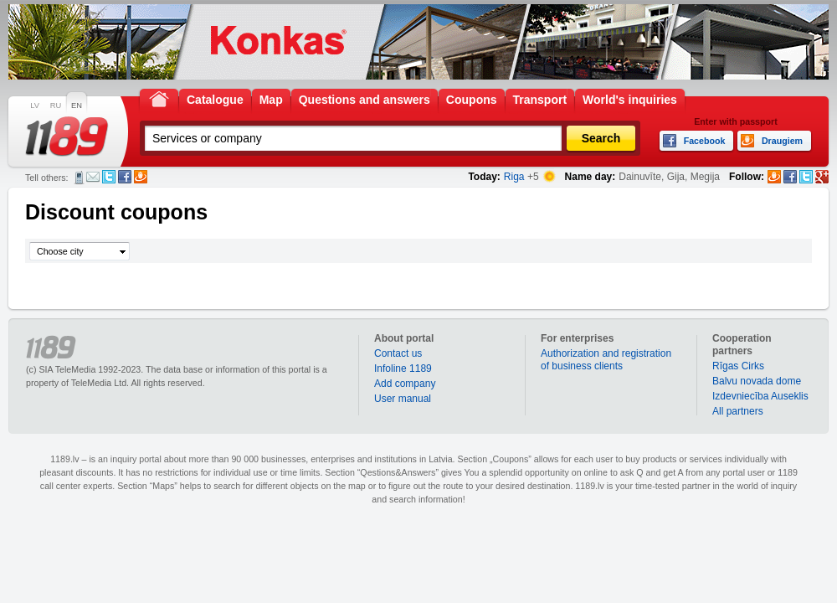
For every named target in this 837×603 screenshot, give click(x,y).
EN (76, 105)
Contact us (398, 353)
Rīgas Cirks (738, 366)
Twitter (109, 176)
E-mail (93, 176)
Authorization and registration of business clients (606, 360)
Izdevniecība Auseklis (760, 396)
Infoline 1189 (403, 368)
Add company (404, 383)
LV (34, 105)
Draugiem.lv (140, 176)
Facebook (124, 176)
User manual (402, 399)
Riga (514, 177)
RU (55, 105)
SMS (79, 177)
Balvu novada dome (756, 381)
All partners (737, 411)
